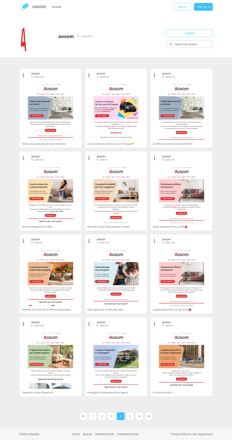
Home (76, 434)
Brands (56, 7)
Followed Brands (127, 434)
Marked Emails (104, 434)
